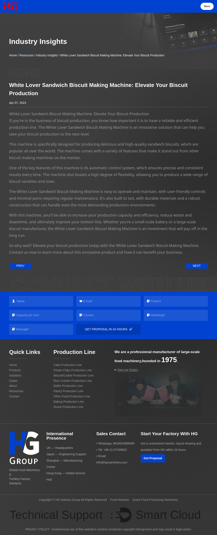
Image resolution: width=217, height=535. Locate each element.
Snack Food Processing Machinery (155, 499)
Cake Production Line (68, 365)
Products (15, 370)
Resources (26, 55)
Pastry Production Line (68, 391)
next (197, 265)
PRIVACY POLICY (37, 529)
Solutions (15, 375)
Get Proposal (153, 458)
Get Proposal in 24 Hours (108, 329)
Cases (13, 380)
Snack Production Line (68, 407)
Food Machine (119, 499)
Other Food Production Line (72, 396)
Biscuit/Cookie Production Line (74, 375)
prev (20, 265)
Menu (207, 6)
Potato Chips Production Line (73, 370)
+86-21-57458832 (115, 449)
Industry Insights (47, 55)
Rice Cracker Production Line (73, 380)
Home (13, 55)
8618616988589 (124, 443)
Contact (14, 396)
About (13, 385)
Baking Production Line (69, 401)
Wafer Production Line (68, 385)
